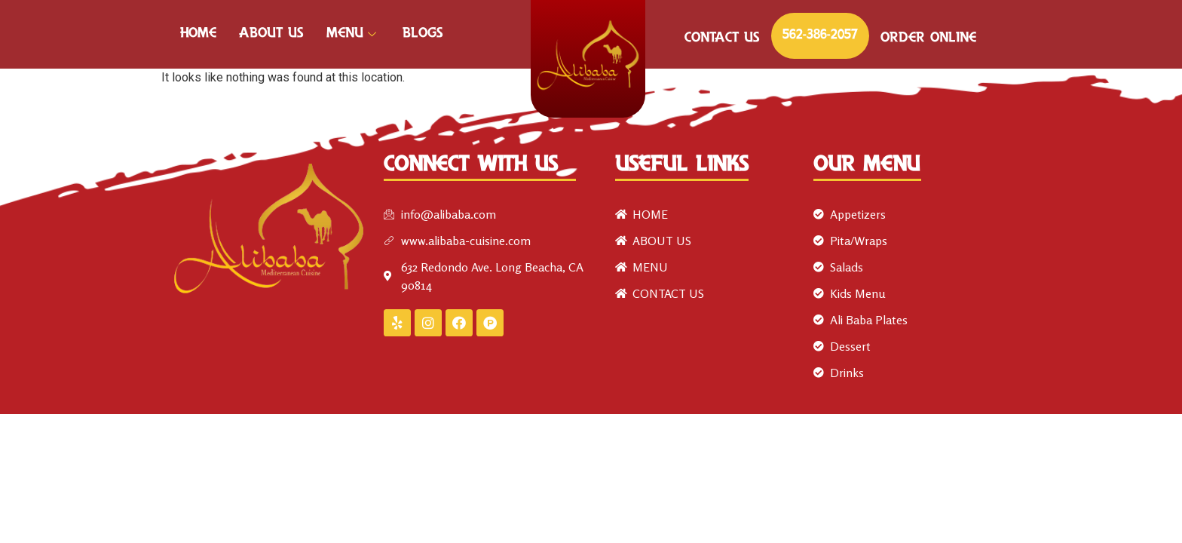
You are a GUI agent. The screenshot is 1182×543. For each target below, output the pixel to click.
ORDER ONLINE (928, 38)
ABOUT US (271, 34)
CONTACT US (722, 38)
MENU (353, 34)
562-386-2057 (820, 35)
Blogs (423, 34)
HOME (198, 34)
